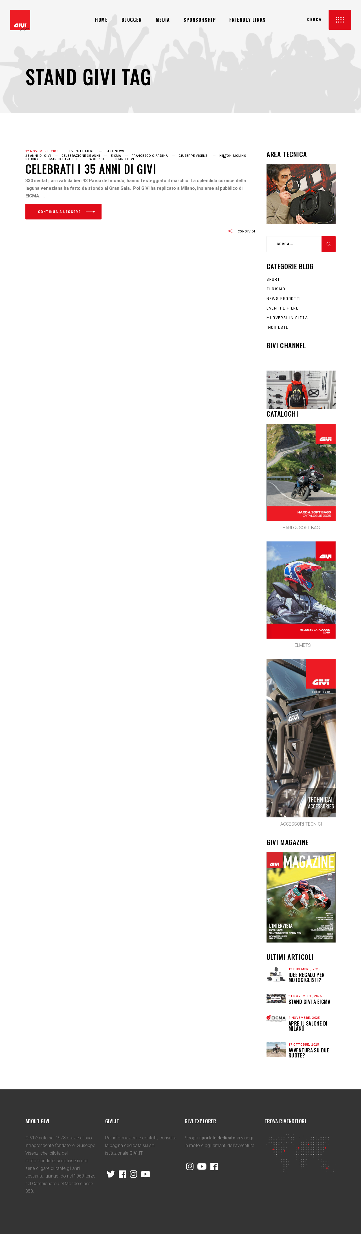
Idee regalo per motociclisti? (307, 977)
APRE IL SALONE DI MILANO (308, 1026)
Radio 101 (96, 159)
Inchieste (277, 327)
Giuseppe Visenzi (194, 155)
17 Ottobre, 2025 (304, 1044)
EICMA (116, 155)
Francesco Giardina (150, 155)
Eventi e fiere (81, 151)
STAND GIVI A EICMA (309, 1001)
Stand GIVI (124, 159)
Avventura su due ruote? (309, 1052)
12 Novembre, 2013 (42, 151)
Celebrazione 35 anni (80, 155)
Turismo (276, 289)
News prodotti (284, 299)
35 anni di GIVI (38, 155)
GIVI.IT (136, 1153)
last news (115, 151)
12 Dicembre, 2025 (304, 969)
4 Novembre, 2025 (304, 1017)
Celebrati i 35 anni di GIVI (90, 168)
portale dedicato (218, 1138)
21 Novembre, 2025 (305, 996)
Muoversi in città (287, 318)
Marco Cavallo (63, 159)
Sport (273, 279)
